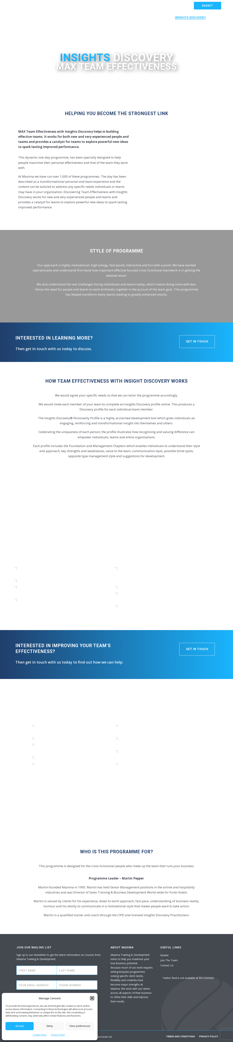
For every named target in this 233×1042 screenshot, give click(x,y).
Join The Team (169, 960)
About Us (51, 27)
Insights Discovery (190, 17)
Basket (164, 955)
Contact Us (72, 27)
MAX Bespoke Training (74, 17)
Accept (19, 1025)
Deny (49, 1025)
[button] (92, 998)
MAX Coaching (158, 17)
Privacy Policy (58, 1034)
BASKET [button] (207, 5)
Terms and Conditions (180, 1036)
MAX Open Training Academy (119, 17)
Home (48, 17)
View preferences (79, 1025)
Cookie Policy (40, 1034)
